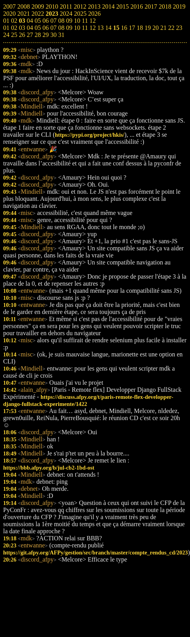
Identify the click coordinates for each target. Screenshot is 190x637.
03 (22, 27)
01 (6, 27)
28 (38, 34)
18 (140, 27)
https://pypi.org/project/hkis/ (90, 135)
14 (108, 27)
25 (14, 34)
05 (38, 27)
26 (22, 34)
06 (45, 27)
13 (100, 27)
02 (14, 27)
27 (30, 34)
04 (30, 27)
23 (179, 27)
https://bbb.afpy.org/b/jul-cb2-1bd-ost (48, 467)
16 (124, 27)
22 (171, 27)
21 (163, 27)
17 (132, 27)
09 (69, 27)
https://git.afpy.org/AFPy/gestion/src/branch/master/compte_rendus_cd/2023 (95, 552)
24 (6, 34)
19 (147, 27)
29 (45, 34)
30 (53, 34)
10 (77, 27)
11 (85, 27)
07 (53, 27)
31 (61, 34)
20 (155, 27)
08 (61, 27)
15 (116, 27)
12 (92, 27)
